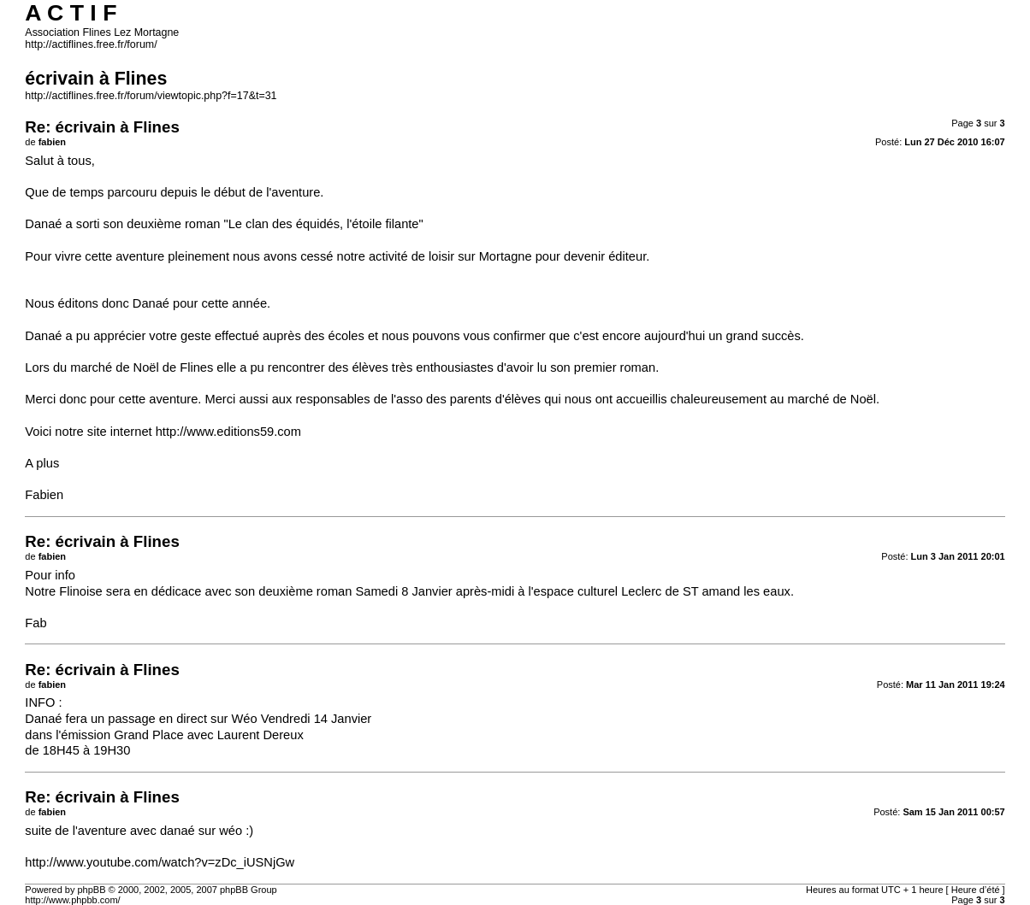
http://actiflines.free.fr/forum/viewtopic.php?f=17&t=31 (150, 96)
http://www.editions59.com (228, 431)
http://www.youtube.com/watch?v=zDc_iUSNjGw (159, 862)
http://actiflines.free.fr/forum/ (91, 44)
